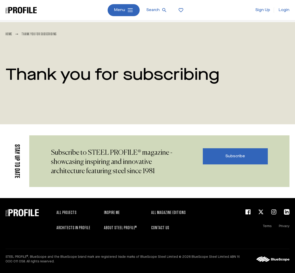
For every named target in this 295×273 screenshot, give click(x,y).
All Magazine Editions (168, 212)
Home (9, 34)
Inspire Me (112, 212)
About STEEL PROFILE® (120, 228)
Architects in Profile (73, 228)
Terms (267, 226)
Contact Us (160, 228)
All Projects (66, 212)
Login (284, 11)
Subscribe (235, 156)
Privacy (284, 226)
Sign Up (262, 11)
